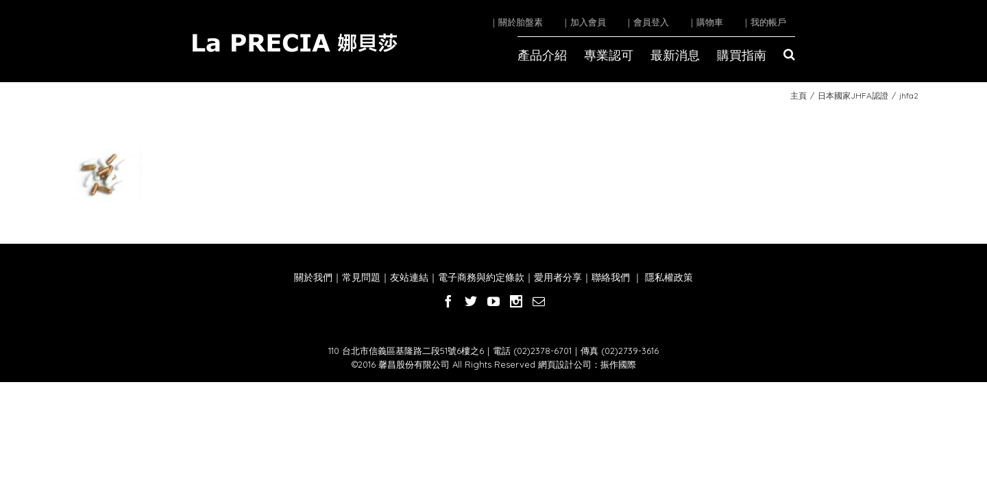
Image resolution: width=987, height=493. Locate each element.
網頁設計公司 (565, 364)
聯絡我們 (611, 277)
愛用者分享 (558, 277)
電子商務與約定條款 (481, 277)
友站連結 (409, 277)
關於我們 (313, 277)
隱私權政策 (667, 277)
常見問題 (361, 277)
